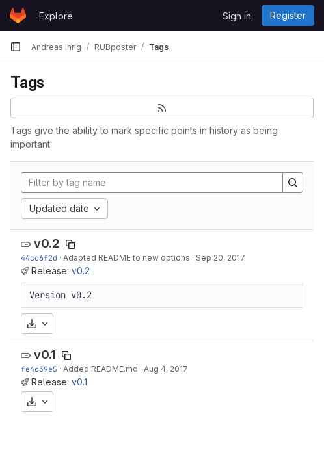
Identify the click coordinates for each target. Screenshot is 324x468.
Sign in (237, 15)
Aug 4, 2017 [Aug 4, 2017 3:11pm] (166, 369)
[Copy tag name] (70, 244)
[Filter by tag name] (152, 182)
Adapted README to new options (126, 258)
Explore (56, 15)
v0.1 (45, 354)
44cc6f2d (39, 258)
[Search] (292, 182)
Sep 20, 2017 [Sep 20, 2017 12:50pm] (220, 258)
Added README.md (100, 369)
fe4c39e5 (39, 369)
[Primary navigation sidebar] (15, 46)
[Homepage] (18, 15)
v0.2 (47, 243)
